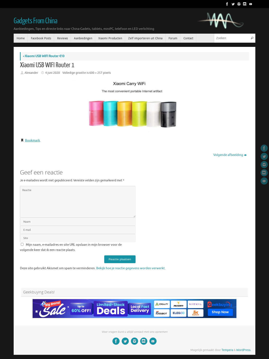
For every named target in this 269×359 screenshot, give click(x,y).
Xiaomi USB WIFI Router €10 (43, 56)
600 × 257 (95, 73)
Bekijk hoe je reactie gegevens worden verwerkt (130, 268)
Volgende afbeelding (230, 155)
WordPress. (243, 350)
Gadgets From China (35, 21)
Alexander (31, 73)
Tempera (227, 350)
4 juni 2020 (52, 73)
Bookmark (32, 141)
